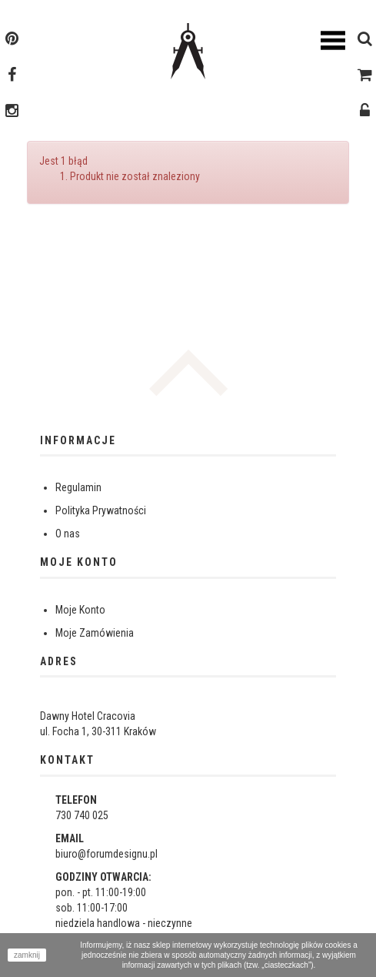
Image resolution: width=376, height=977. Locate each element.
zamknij (27, 955)
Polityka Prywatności (100, 510)
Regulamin (78, 487)
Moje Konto (80, 610)
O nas (67, 533)
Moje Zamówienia (94, 633)
